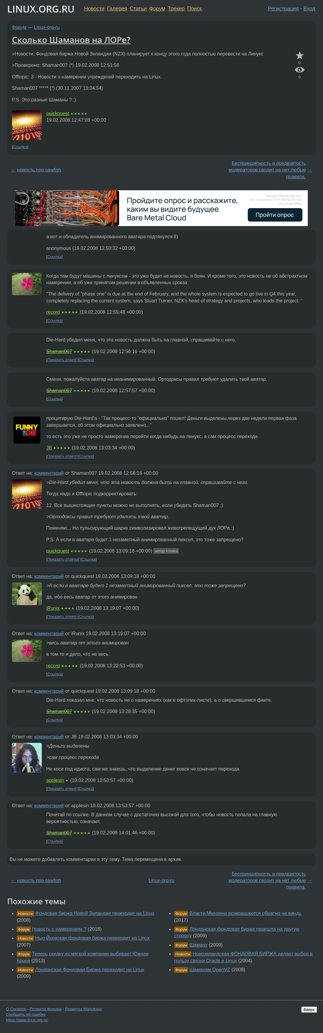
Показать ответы (62, 559)
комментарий (49, 473)
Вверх (309, 1009)
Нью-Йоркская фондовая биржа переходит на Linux (92, 938)
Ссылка (20, 147)
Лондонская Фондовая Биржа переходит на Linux (89, 969)
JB (49, 447)
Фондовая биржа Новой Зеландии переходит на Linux (94, 913)
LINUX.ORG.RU (41, 8)
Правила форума (46, 1009)
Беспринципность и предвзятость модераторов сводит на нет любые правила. (267, 170)
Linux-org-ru (47, 27)
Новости (94, 9)
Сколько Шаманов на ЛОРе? (71, 39)
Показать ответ (61, 360)
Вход (309, 9)
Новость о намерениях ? (59, 929)
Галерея (117, 9)
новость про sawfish (39, 169)
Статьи (138, 9)
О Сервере (16, 1009)
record (53, 312)
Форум (157, 9)
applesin (55, 780)
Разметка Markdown (83, 1009)
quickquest (57, 113)
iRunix (52, 608)
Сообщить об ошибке (26, 1014)
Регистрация (283, 9)
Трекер (176, 9)
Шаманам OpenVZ (210, 969)
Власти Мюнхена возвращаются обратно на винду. (246, 913)
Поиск (194, 9)
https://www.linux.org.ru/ (27, 1020)
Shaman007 (59, 351)
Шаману (198, 944)
